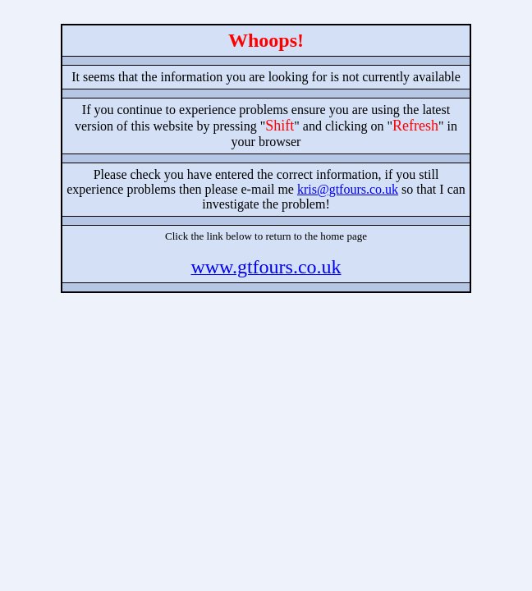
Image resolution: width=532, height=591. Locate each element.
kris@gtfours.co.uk (347, 189)
